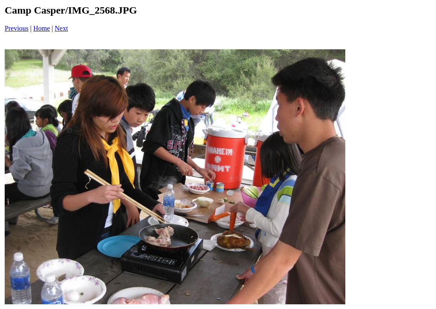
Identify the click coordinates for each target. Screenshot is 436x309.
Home (41, 28)
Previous (17, 28)
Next (61, 28)
